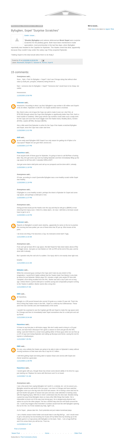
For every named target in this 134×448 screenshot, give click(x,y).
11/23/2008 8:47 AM (24, 424)
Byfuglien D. (29, 62)
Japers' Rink (109, 29)
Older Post (78, 433)
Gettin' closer (29, 35)
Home (47, 433)
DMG (19, 294)
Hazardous (21, 153)
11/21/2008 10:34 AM (24, 317)
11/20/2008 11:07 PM (24, 146)
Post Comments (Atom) (29, 437)
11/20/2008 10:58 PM (24, 95)
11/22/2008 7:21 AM (24, 376)
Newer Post (16, 433)
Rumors (44, 62)
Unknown (20, 103)
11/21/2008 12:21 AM (24, 263)
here (93, 29)
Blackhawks (20, 62)
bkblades (20, 270)
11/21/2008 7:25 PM (24, 339)
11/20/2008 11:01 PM (24, 130)
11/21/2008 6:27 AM (24, 287)
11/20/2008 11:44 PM (24, 215)
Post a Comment (20, 429)
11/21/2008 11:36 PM (24, 361)
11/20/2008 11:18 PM (24, 167)
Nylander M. (37, 62)
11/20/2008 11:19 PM (24, 182)
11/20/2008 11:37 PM (24, 198)
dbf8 (18, 137)
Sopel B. (50, 62)
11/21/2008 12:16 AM (24, 237)
